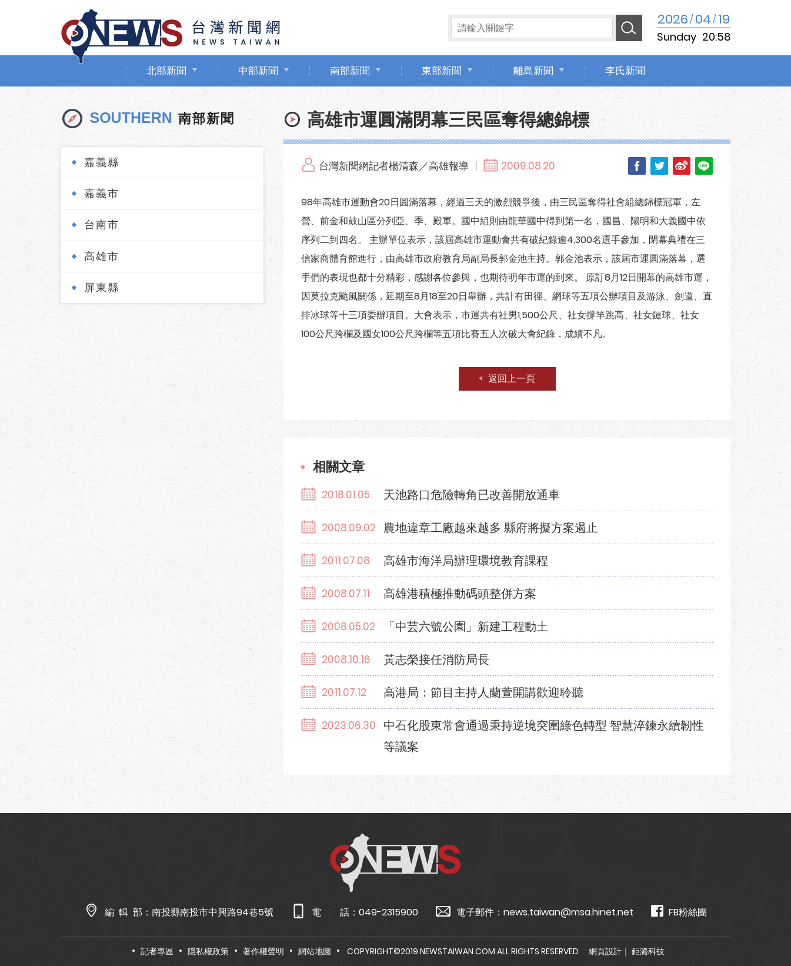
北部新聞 (166, 71)
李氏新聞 (625, 71)
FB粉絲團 (679, 911)
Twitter (659, 166)
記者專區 (157, 951)
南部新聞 (350, 71)
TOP (761, 922)
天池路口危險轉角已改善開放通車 (471, 495)
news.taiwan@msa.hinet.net (568, 912)
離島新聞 (533, 71)
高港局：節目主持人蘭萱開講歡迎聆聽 (483, 692)
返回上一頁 (511, 378)
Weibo (681, 166)
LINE (704, 166)
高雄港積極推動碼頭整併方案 (459, 593)
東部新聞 (442, 71)
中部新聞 (258, 71)
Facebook (637, 166)
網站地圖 (314, 951)
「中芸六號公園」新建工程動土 (465, 626)
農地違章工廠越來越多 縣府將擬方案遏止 (490, 527)
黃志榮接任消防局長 (436, 659)
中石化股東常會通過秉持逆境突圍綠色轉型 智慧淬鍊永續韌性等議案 (543, 736)
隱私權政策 (208, 951)
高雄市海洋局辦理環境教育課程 (465, 560)
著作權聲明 (263, 951)
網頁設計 (605, 951)
